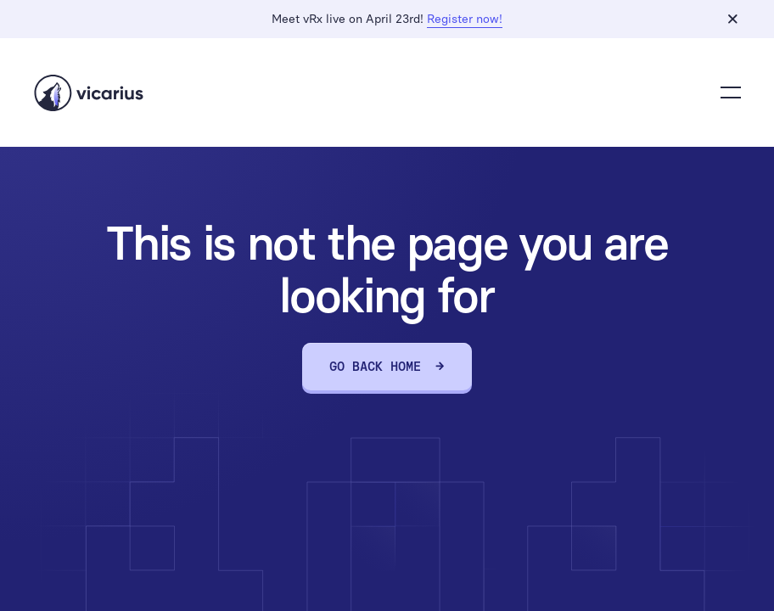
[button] (730, 92)
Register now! (464, 19)
